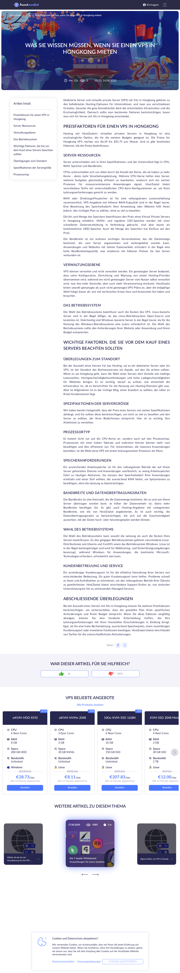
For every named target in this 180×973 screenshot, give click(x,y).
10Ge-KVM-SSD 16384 (120, 717)
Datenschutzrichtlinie (63, 961)
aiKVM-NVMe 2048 (72, 717)
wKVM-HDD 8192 (25, 717)
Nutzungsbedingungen (89, 961)
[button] (174, 752)
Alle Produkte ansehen (90, 705)
